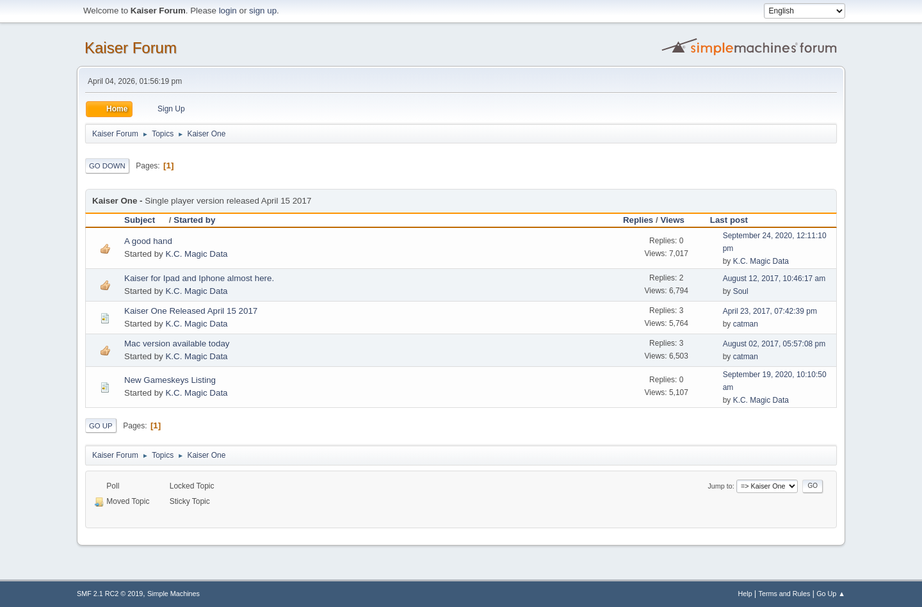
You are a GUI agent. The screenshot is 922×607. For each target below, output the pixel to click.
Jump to (720, 486)
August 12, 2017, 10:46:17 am (774, 278)
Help (745, 593)
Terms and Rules (785, 593)
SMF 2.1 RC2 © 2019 (110, 593)
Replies (638, 220)
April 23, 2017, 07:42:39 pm (770, 311)
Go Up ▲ (830, 593)
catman (745, 324)
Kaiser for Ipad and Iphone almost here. (199, 278)
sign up (263, 10)
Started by (194, 220)
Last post (729, 220)
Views (672, 220)
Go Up (101, 426)
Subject (145, 220)
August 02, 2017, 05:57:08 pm (774, 343)
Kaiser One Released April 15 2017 (190, 311)
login (228, 10)
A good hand (148, 241)
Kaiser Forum (131, 47)
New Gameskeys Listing (170, 380)
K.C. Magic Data (196, 254)
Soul (740, 291)
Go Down (107, 166)
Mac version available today (176, 343)
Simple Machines (173, 593)
